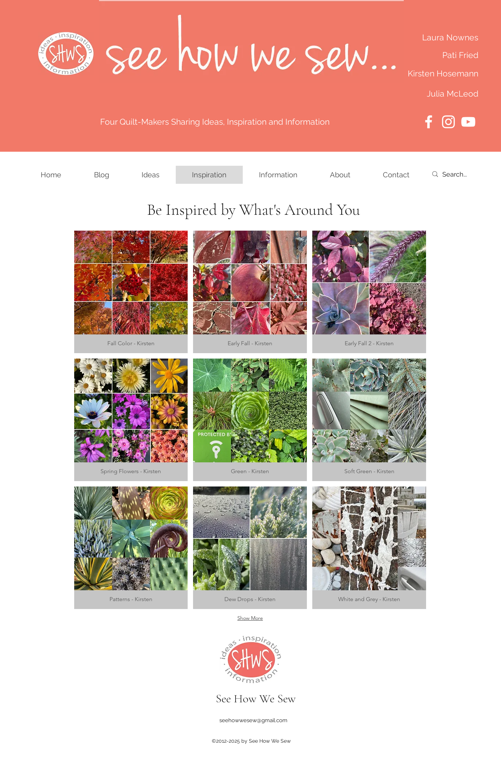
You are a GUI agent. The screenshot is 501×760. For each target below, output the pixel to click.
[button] (131, 292)
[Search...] (464, 174)
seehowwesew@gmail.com (253, 720)
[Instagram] (448, 121)
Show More (250, 618)
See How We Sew (256, 699)
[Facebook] (428, 121)
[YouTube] (468, 121)
